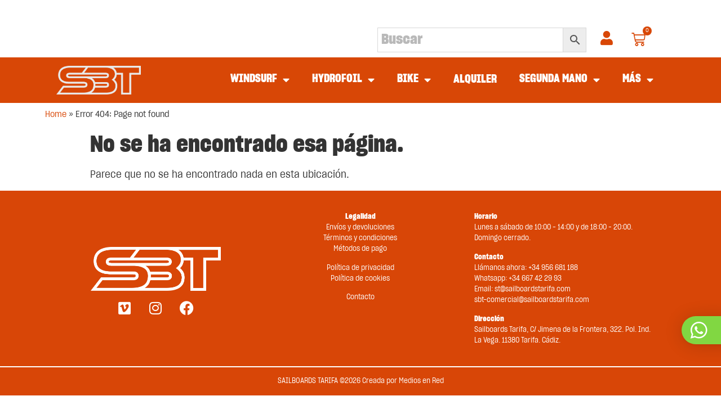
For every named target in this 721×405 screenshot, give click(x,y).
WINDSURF (260, 80)
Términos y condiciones (360, 238)
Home (55, 114)
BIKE (414, 80)
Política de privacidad (360, 268)
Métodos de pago (360, 249)
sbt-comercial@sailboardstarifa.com (531, 300)
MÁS (637, 80)
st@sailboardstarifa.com (533, 289)
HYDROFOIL (343, 80)
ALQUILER (475, 79)
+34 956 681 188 (553, 268)
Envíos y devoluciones (360, 227)
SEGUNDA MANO (559, 80)
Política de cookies (360, 278)
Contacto (360, 297)
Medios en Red (421, 381)
